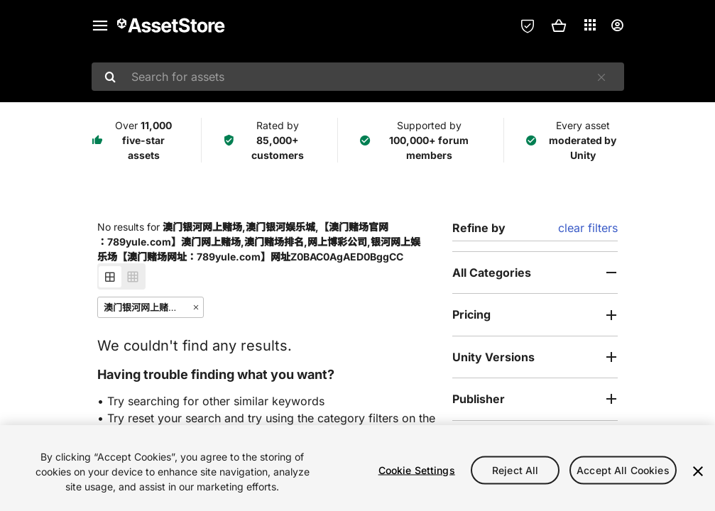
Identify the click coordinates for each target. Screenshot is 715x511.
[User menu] (617, 25)
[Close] (697, 471)
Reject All (515, 469)
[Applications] (590, 24)
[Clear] (601, 77)
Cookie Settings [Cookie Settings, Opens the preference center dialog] (416, 469)
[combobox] (358, 76)
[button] (558, 25)
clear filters (588, 228)
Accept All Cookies (623, 469)
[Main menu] (100, 25)
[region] (357, 468)
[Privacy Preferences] (527, 25)
